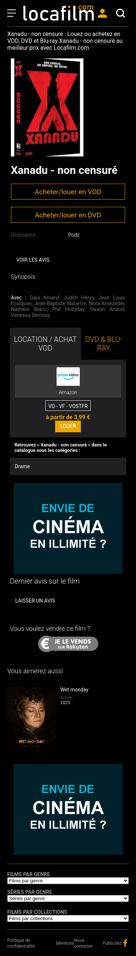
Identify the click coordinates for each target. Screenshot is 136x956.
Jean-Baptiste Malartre (60, 303)
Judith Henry (79, 298)
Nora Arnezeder (106, 303)
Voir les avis (32, 260)
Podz (74, 235)
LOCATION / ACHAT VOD (45, 343)
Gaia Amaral (44, 298)
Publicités (112, 943)
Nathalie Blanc (29, 309)
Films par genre (28, 874)
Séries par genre (29, 892)
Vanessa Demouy (30, 315)
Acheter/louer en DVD (68, 215)
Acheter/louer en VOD (68, 192)
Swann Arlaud (107, 309)
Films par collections (37, 912)
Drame (22, 466)
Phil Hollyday (68, 309)
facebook (125, 943)
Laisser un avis (35, 601)
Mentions (65, 943)
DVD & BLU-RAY (103, 343)
